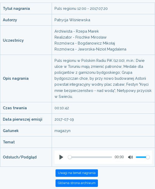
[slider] (90, 157)
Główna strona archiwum (77, 183)
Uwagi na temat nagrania (77, 173)
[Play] (61, 157)
